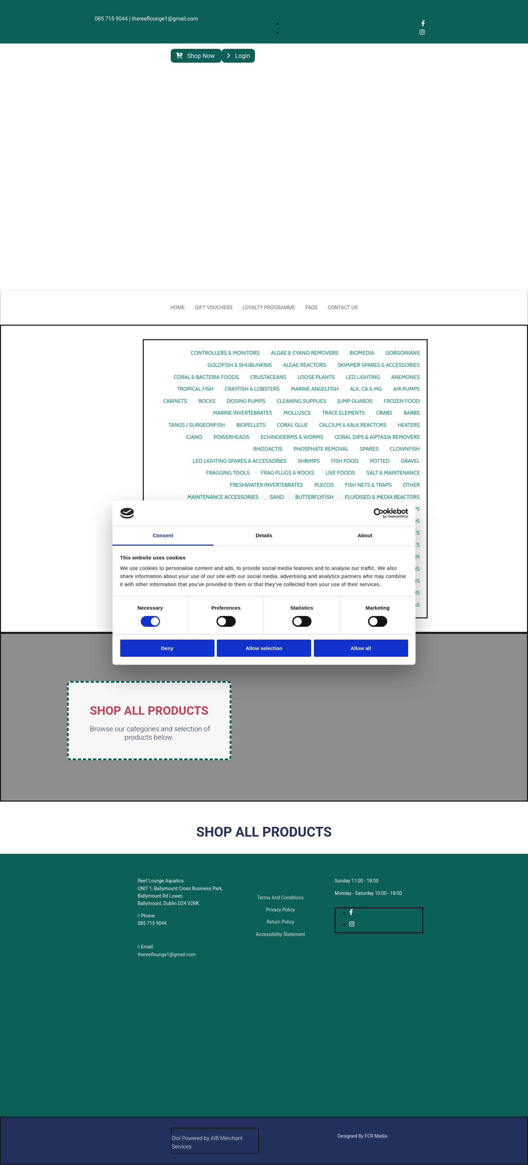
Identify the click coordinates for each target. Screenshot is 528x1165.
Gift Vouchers (214, 307)
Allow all (361, 648)
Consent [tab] (163, 535)
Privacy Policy (280, 909)
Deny (167, 648)
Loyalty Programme (268, 307)
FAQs (311, 307)
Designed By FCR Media (363, 1136)
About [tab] (365, 535)
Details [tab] (264, 535)
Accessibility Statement (280, 934)
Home (177, 307)
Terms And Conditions (280, 897)
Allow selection (263, 648)
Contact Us (343, 307)
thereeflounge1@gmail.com (167, 954)
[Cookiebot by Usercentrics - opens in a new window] (378, 513)
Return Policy (280, 922)
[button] (196, 56)
